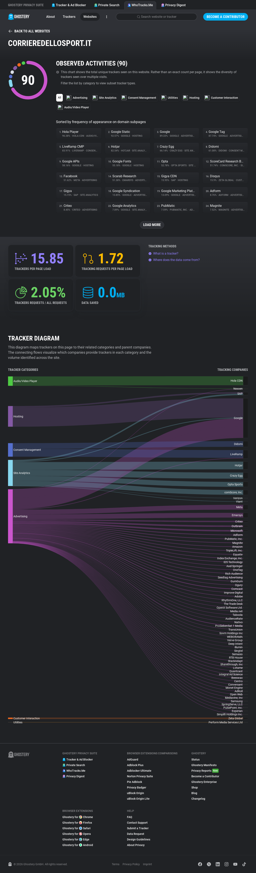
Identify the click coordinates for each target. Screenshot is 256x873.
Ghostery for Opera (76, 833)
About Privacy (136, 845)
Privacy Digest (173, 5)
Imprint (147, 864)
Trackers (69, 17)
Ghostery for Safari (76, 828)
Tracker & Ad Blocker (69, 5)
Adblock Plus (135, 765)
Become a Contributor (226, 17)
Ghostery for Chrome (77, 817)
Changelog (198, 798)
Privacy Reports (205, 771)
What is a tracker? (163, 253)
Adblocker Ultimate (139, 770)
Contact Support (137, 822)
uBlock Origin (135, 793)
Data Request (135, 833)
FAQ (129, 817)
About (50, 17)
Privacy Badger (136, 787)
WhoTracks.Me (140, 5)
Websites (90, 17)
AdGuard (132, 759)
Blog (194, 793)
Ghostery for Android (77, 845)
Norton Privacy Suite (140, 776)
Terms (115, 864)
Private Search (106, 5)
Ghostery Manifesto (204, 765)
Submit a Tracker (138, 828)
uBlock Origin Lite (138, 798)
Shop (194, 787)
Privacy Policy (131, 864)
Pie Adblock (134, 781)
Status (195, 759)
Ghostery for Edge (75, 839)
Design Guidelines (138, 839)
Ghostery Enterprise (204, 781)
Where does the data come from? (174, 260)
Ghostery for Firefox (77, 822)
